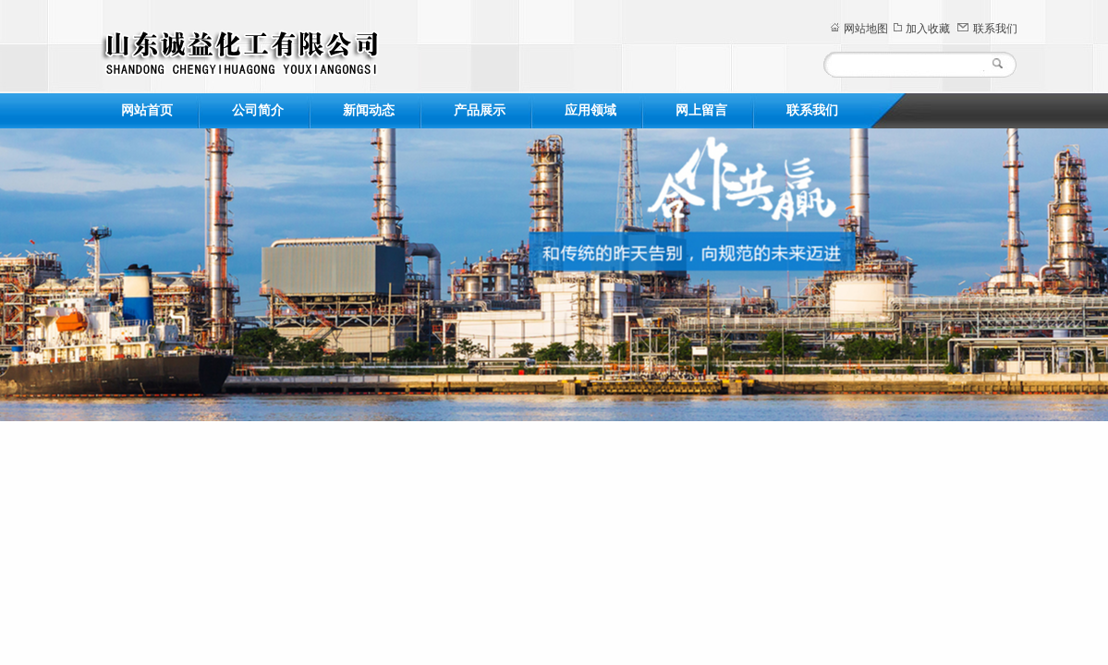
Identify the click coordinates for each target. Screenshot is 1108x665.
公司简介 (258, 110)
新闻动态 (369, 110)
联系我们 (995, 28)
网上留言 (701, 110)
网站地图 (866, 28)
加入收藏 (928, 28)
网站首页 (147, 110)
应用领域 (590, 110)
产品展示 (479, 110)
